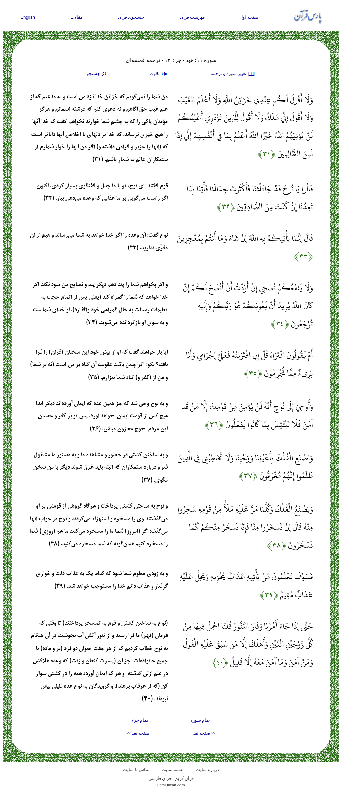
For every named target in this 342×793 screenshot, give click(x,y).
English (27, 17)
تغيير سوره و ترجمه (233, 74)
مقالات (76, 17)
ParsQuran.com (171, 784)
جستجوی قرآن (131, 17)
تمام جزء (140, 720)
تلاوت (159, 74)
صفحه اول (249, 17)
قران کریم (184, 778)
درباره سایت (207, 769)
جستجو (97, 74)
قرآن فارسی (159, 778)
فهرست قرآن (192, 17)
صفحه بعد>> (138, 733)
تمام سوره (200, 720)
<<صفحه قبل (203, 733)
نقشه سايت (173, 769)
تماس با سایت (136, 769)
